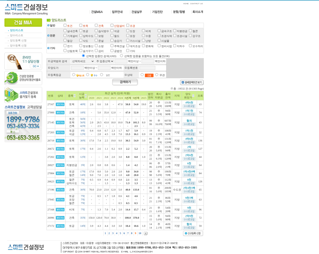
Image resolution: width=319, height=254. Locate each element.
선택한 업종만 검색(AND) (101, 56)
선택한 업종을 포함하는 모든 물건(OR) (147, 56)
